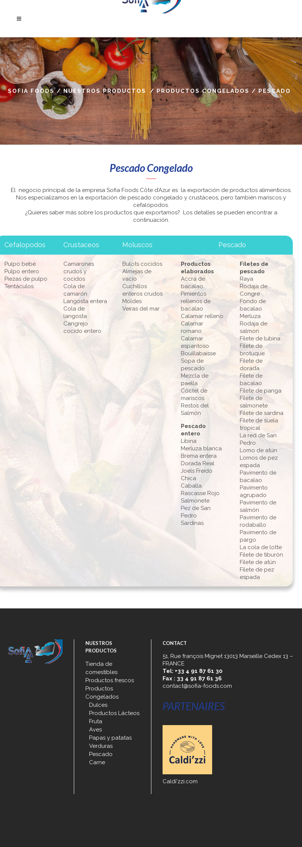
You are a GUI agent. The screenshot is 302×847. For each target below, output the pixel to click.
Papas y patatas (110, 737)
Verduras (101, 746)
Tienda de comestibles (101, 668)
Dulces (98, 705)
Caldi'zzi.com (180, 781)
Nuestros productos (104, 91)
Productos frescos (109, 680)
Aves (95, 729)
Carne (97, 762)
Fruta (95, 721)
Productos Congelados (203, 91)
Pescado (101, 754)
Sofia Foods (31, 91)
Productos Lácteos (114, 713)
